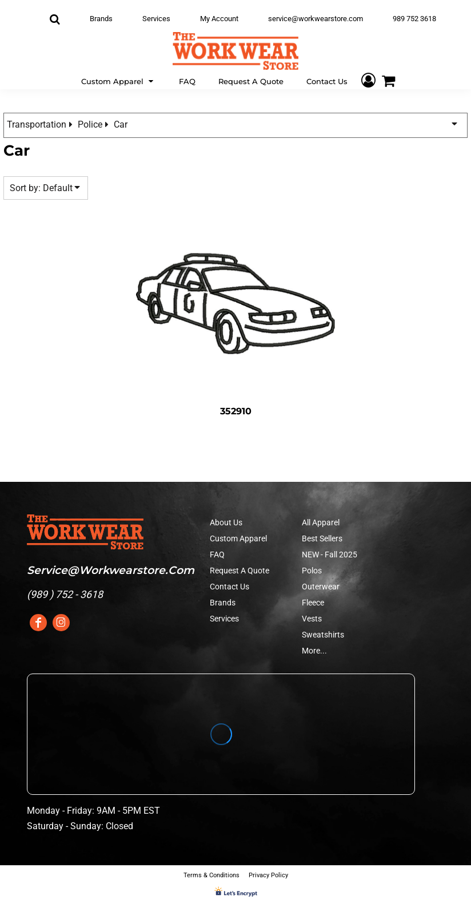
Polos (312, 570)
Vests (312, 618)
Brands (101, 18)
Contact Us (229, 586)
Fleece (313, 602)
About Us (226, 522)
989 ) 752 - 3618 (66, 594)
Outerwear (321, 586)
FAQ (217, 554)
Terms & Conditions (211, 875)
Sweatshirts (323, 634)
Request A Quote (239, 570)
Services (156, 18)
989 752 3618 (414, 18)
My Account (219, 18)
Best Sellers (322, 538)
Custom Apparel (238, 538)
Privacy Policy (268, 875)
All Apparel (321, 522)
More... (314, 650)
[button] (118, 80)
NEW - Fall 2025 (329, 554)
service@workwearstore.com (315, 18)
